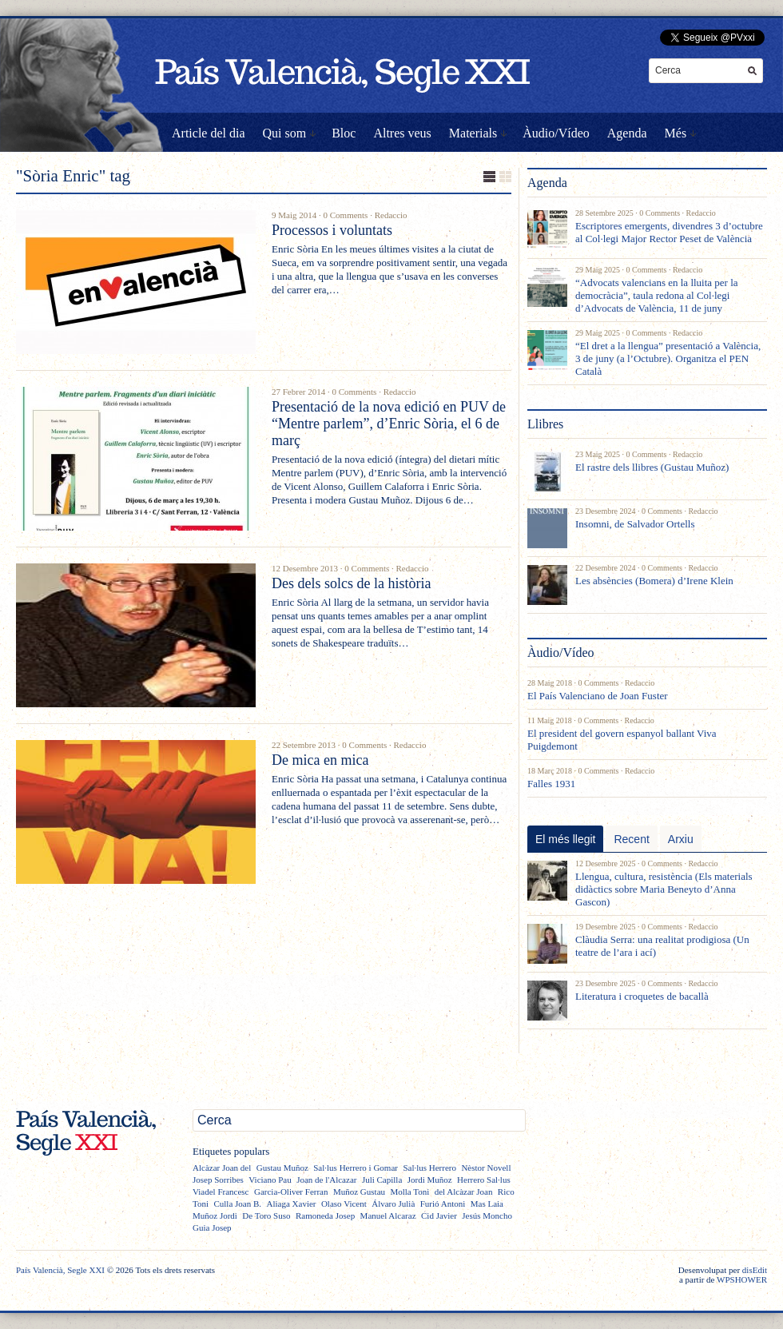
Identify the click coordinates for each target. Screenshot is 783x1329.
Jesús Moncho (487, 1215)
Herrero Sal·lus (484, 1179)
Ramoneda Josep (325, 1215)
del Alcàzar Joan (464, 1191)
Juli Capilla (382, 1179)
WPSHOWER (742, 1279)
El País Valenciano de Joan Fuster (597, 696)
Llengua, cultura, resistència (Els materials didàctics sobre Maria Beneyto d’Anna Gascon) (664, 889)
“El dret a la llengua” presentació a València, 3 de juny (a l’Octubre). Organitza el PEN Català (668, 358)
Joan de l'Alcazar (326, 1179)
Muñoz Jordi (215, 1215)
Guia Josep (212, 1227)
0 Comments (345, 215)
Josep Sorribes (218, 1179)
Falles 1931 (551, 784)
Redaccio (391, 215)
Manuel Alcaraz (388, 1215)
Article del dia (208, 133)
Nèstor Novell (486, 1167)
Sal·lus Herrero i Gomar (355, 1167)
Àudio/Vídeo (556, 133)
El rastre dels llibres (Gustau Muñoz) (652, 467)
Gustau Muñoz (282, 1167)
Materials (473, 133)
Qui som (285, 133)
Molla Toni (409, 1191)
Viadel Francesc (221, 1191)
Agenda (627, 133)
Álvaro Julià (393, 1203)
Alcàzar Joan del (222, 1167)
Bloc (344, 133)
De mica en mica (320, 760)
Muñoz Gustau (359, 1191)
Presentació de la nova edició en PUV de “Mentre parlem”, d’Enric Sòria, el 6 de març (389, 423)
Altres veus (402, 133)
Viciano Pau (269, 1179)
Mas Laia (487, 1203)
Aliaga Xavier (291, 1203)
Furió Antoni (443, 1203)
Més (676, 133)
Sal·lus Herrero (429, 1167)
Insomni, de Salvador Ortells (634, 524)
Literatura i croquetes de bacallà (642, 996)
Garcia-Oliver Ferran (291, 1191)
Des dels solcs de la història (351, 583)
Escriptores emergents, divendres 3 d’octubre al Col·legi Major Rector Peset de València (669, 232)
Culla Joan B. (237, 1203)
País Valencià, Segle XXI (60, 1270)
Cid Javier (439, 1215)
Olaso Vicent (344, 1203)
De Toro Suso (266, 1215)
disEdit (754, 1270)
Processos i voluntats (332, 230)
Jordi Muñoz (429, 1179)
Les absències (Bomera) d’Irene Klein (654, 581)
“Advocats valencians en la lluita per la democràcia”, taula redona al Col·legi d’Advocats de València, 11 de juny (656, 295)
